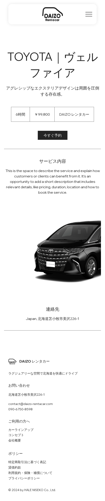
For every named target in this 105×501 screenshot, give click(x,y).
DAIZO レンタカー (34, 361)
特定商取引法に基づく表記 (27, 462)
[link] (52, 135)
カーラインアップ (21, 430)
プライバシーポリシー (24, 478)
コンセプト (16, 435)
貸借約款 (14, 467)
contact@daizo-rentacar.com (30, 404)
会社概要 (14, 440)
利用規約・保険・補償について (30, 473)
